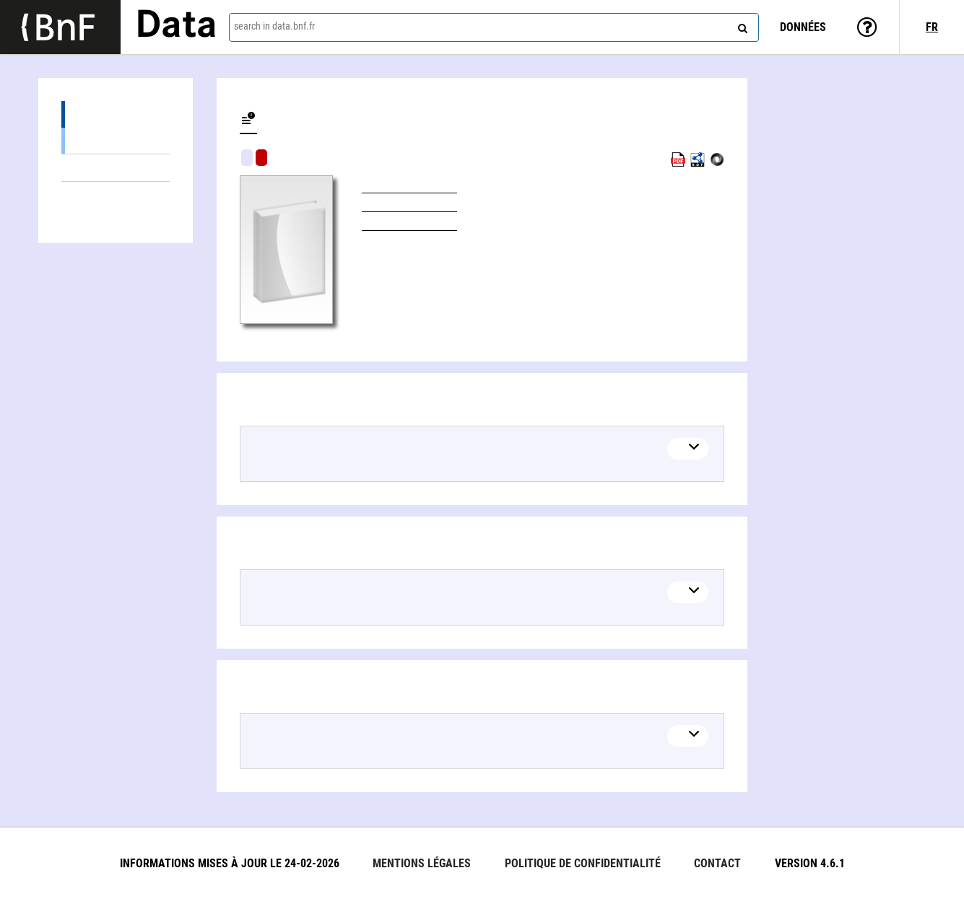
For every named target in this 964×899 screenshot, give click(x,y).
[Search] (741, 25)
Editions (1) (115, 114)
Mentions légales (422, 863)
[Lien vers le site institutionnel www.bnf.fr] (60, 27)
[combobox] (494, 27)
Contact (717, 863)
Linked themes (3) (115, 167)
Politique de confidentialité (583, 863)
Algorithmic (261, 157)
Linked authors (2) (115, 195)
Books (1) (115, 140)
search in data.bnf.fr (274, 26)
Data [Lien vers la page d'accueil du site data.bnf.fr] (176, 26)
